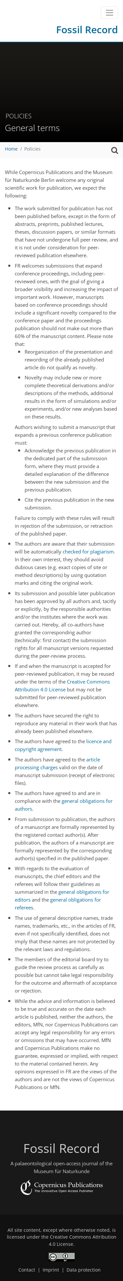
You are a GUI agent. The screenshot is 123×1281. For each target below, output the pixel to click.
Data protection (84, 1270)
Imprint (51, 1270)
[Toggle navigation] (109, 13)
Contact (26, 1270)
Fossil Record (87, 29)
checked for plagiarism (88, 551)
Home (11, 149)
